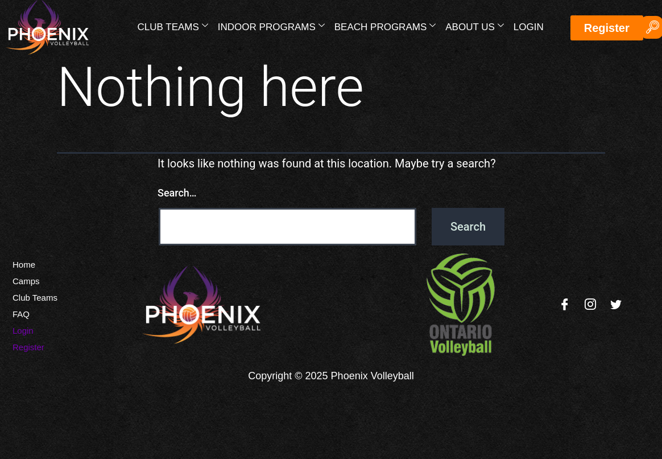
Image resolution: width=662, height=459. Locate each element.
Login (529, 27)
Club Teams (173, 26)
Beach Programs (385, 26)
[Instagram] (590, 304)
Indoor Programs (271, 26)
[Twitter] (615, 304)
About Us (474, 26)
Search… (177, 193)
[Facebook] (564, 304)
